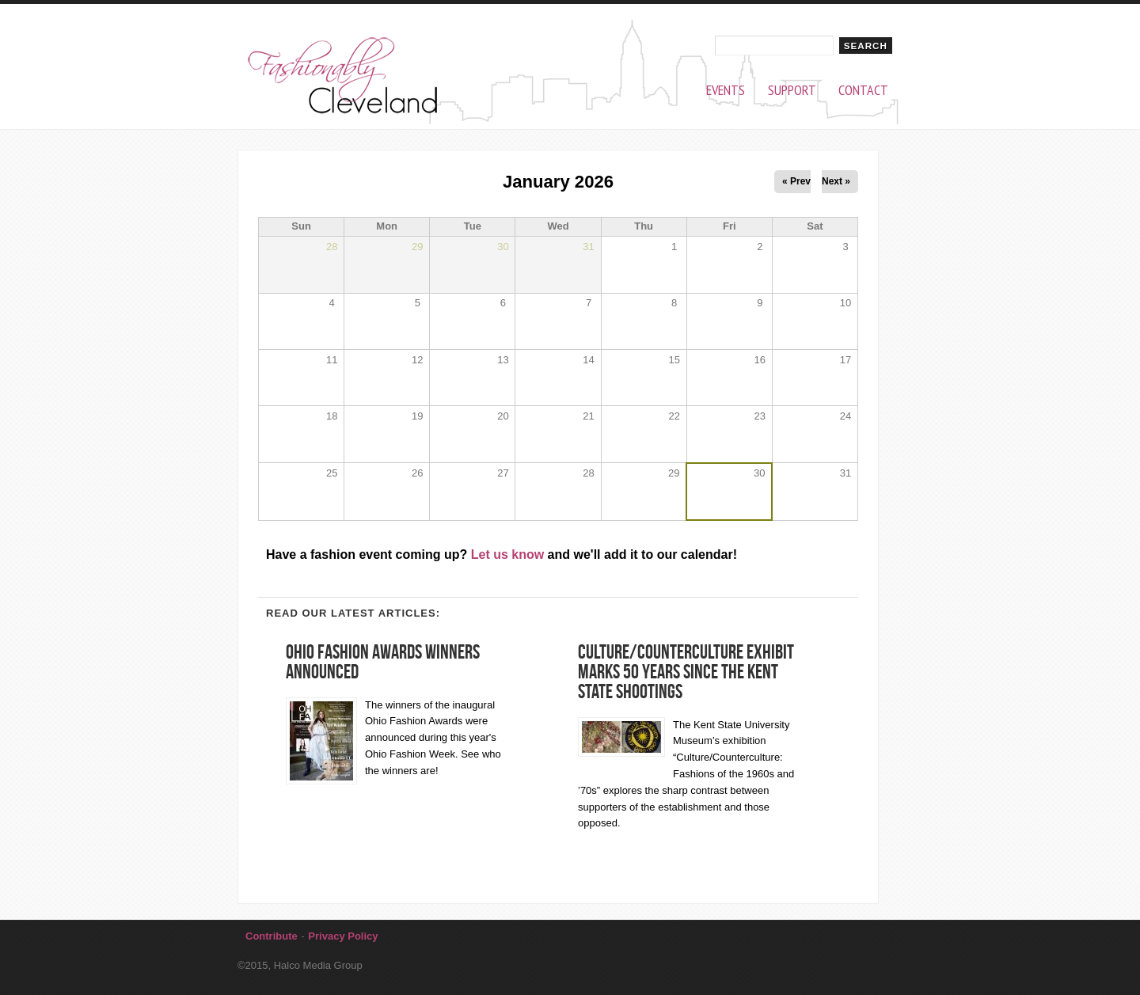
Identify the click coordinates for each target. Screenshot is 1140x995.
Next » (836, 181)
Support (792, 90)
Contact (863, 90)
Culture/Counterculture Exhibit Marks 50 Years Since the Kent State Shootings (686, 671)
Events (725, 90)
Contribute (271, 936)
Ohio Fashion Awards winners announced (383, 661)
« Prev (796, 181)
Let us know (507, 554)
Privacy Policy (343, 936)
